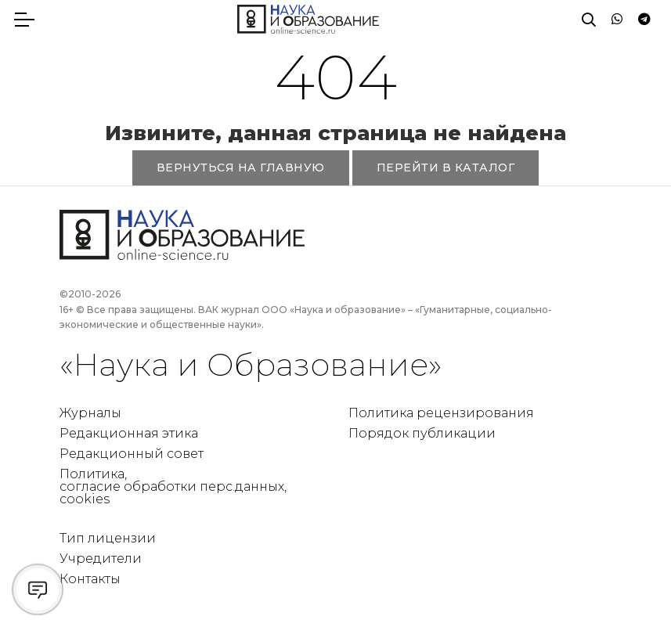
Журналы (90, 412)
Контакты (90, 578)
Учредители (101, 558)
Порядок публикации (422, 433)
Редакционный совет (132, 453)
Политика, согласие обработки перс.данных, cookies (173, 486)
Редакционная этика (129, 433)
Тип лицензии (108, 538)
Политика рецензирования (441, 412)
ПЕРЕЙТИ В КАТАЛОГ (446, 167)
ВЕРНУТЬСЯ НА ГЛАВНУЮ (241, 167)
